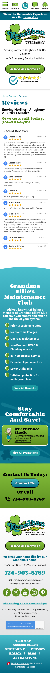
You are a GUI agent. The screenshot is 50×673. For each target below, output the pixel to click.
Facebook (7, 592)
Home (5, 96)
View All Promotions (25, 453)
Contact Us (25, 483)
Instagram (34, 592)
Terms (41, 628)
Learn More (30, 17)
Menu (5, 9)
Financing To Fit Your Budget (25, 603)
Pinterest (43, 592)
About (13, 96)
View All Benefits (25, 388)
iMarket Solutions (20, 663)
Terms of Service (26, 626)
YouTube (25, 592)
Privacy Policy (17, 626)
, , (25, 565)
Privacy (37, 628)
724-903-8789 (25, 6)
